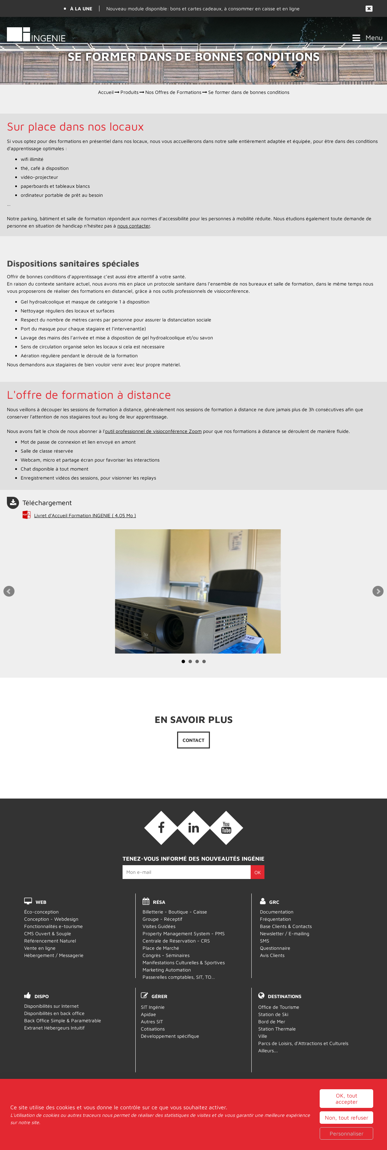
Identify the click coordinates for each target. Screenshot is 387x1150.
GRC (274, 902)
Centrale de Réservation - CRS (176, 941)
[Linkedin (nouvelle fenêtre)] (194, 828)
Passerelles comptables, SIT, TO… (179, 977)
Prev (8, 591)
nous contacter (133, 226)
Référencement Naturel (50, 941)
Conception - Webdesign (51, 919)
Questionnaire (275, 948)
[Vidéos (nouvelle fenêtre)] (226, 828)
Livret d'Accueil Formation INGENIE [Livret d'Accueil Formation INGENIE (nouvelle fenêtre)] (85, 515)
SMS (264, 941)
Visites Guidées (159, 926)
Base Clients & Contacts (286, 926)
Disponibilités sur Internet (51, 1006)
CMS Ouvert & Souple (47, 933)
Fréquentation (275, 919)
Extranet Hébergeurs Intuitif (54, 1028)
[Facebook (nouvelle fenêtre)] (161, 828)
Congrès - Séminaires (166, 955)
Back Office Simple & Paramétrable (62, 1020)
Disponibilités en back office (54, 1013)
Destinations (284, 996)
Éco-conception (41, 912)
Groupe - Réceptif (162, 919)
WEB (41, 902)
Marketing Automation (167, 970)
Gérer (159, 996)
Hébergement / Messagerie (54, 955)
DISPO (42, 996)
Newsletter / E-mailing (284, 933)
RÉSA (159, 902)
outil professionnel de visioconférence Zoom (153, 431)
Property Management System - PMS (184, 933)
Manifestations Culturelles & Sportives (184, 962)
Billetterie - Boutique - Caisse (175, 912)
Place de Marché (161, 948)
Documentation (276, 912)
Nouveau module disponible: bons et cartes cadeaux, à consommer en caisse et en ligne (203, 8)
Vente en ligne (40, 948)
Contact (193, 740)
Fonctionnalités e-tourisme (53, 926)
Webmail (193, 1124)
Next (378, 591)
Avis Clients (272, 955)
